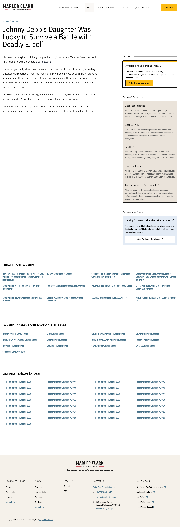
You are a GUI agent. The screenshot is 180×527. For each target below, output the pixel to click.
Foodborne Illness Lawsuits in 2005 (150, 388)
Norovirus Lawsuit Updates (13, 346)
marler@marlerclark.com (106, 497)
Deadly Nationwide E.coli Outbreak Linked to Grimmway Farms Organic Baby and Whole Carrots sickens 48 (156, 277)
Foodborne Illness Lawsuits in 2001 (150, 382)
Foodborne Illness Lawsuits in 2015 (61, 406)
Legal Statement (46, 519)
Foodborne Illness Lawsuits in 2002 (16, 388)
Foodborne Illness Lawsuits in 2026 (16, 424)
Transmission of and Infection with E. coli (144, 185)
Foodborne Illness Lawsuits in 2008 (106, 394)
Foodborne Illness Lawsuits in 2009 (150, 394)
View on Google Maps (104, 508)
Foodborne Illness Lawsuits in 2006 (16, 394)
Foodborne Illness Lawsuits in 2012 (106, 400)
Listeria (9, 497)
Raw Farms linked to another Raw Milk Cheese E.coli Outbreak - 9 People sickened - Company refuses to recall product (23, 277)
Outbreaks (15, 21)
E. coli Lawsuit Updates (56, 334)
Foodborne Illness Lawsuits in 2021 (150, 412)
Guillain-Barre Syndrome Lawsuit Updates (108, 334)
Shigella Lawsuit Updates (146, 346)
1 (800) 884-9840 (141, 7)
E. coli (8, 487)
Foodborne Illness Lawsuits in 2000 (106, 382)
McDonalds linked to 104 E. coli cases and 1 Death (112, 286)
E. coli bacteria (43, 61)
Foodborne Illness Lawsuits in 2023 (61, 418)
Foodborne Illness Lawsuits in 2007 (61, 394)
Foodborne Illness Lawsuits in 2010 (16, 400)
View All (9, 502)
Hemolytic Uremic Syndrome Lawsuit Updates (20, 340)
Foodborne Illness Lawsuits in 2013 (150, 400)
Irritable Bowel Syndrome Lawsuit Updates (109, 340)
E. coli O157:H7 (132, 124)
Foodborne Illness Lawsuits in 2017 (150, 406)
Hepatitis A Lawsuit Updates (147, 340)
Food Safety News (143, 502)
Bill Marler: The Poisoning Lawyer (149, 487)
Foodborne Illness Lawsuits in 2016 (106, 406)
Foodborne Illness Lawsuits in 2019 (61, 412)
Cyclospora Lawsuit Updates (13, 352)
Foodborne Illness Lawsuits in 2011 (61, 400)
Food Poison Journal (144, 507)
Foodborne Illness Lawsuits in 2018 (16, 412)
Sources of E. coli (133, 166)
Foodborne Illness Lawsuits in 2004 (106, 388)
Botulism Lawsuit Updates (57, 346)
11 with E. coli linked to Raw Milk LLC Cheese (109, 298)
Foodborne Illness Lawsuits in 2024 (106, 418)
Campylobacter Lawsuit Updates (105, 346)
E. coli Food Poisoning (135, 105)
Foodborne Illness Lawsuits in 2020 (106, 412)
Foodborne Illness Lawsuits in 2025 (150, 418)
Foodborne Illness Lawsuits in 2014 (16, 406)
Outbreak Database (144, 492)
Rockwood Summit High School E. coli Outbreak (66, 286)
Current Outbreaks (105, 7)
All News (6, 21)
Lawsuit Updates (41, 492)
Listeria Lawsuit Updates (57, 340)
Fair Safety (140, 497)
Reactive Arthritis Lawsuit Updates (16, 334)
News (89, 7)
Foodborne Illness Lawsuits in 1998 (16, 382)
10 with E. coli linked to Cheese (59, 274)
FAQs (66, 491)
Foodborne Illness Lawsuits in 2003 (61, 388)
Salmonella (10, 492)
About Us (124, 7)
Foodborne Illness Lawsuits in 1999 (61, 382)
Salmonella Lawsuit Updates (147, 334)
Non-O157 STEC (132, 147)
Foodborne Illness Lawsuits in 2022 (16, 418)
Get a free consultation (139, 83)
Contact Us (169, 7)
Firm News (39, 497)
